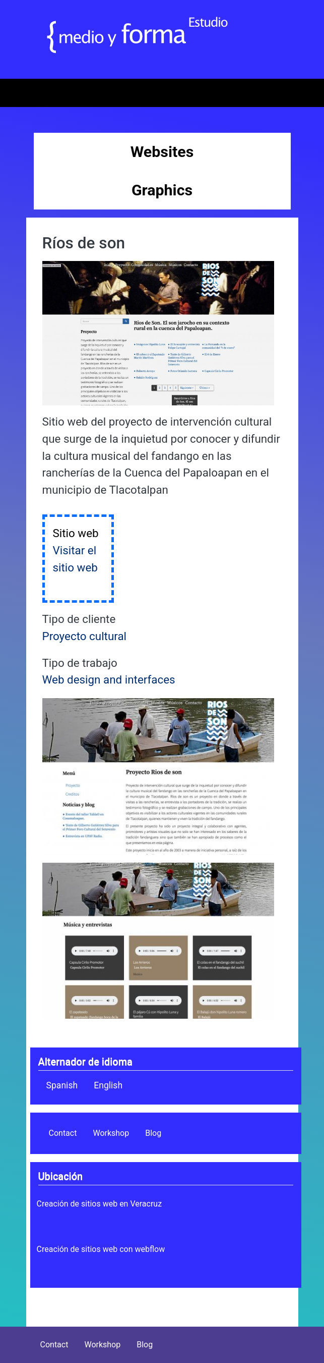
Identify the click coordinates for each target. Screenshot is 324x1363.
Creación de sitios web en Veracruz (99, 1204)
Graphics (162, 190)
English (108, 1085)
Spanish (62, 1085)
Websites (162, 152)
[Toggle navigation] (22, 93)
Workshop (111, 1133)
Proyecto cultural (84, 636)
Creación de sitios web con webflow (101, 1249)
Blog (153, 1133)
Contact (63, 1133)
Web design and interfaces (108, 679)
